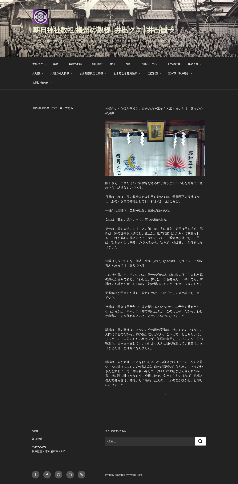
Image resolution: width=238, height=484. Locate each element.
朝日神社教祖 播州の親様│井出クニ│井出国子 (103, 30)
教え (114, 64)
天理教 (38, 73)
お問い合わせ (42, 82)
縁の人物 (195, 64)
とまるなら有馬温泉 (127, 73)
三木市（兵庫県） (180, 73)
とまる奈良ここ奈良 (93, 73)
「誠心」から (150, 64)
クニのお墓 (173, 64)
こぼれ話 (154, 73)
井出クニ (39, 64)
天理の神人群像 (61, 73)
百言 (129, 64)
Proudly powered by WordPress (124, 474)
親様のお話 (77, 64)
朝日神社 (97, 64)
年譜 (57, 64)
